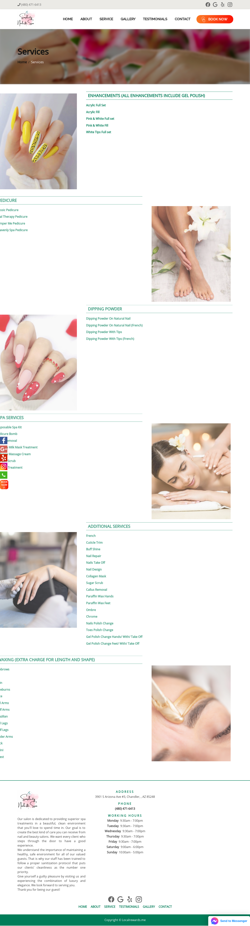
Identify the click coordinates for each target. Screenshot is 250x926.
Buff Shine (93, 540)
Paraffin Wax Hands (100, 588)
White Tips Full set (98, 132)
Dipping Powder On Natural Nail (108, 310)
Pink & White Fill (97, 126)
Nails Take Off (95, 554)
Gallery (127, 19)
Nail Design (94, 561)
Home (67, 19)
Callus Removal (96, 581)
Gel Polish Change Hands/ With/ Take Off (114, 628)
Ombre (91, 601)
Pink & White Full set (100, 119)
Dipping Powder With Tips (104, 323)
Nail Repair (93, 547)
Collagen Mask (96, 568)
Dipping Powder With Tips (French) (110, 330)
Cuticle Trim (94, 534)
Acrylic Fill (93, 112)
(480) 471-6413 (29, 4)
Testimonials (154, 19)
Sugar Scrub (94, 574)
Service (106, 19)
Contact (182, 19)
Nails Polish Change (99, 615)
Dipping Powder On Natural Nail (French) (114, 317)
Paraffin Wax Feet (98, 594)
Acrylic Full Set (96, 106)
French (91, 527)
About (85, 19)
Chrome (91, 608)
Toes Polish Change (99, 621)
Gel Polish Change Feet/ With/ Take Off (112, 635)
